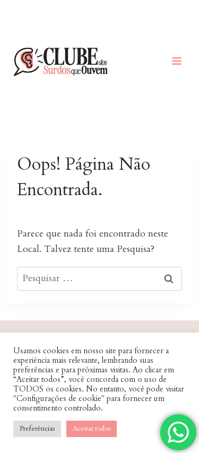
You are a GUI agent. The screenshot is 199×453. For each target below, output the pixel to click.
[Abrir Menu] (176, 61)
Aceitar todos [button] (91, 428)
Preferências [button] (37, 428)
